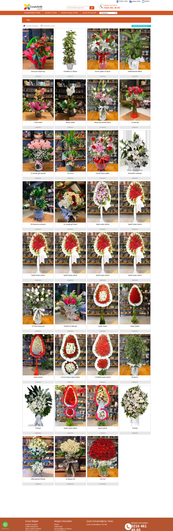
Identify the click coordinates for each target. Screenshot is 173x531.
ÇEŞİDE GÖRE (51, 13)
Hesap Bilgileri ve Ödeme (63, 529)
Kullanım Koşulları (31, 524)
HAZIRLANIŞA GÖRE (69, 13)
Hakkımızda (58, 526)
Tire (28, 20)
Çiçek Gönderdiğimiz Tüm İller (96, 524)
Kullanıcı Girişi (122, 1)
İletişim (56, 524)
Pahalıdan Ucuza (48, 26)
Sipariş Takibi (134, 1)
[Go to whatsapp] (5, 524)
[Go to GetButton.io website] (5, 528)
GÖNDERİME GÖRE (32, 13)
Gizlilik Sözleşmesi (31, 526)
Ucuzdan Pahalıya (30, 26)
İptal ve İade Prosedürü (33, 529)
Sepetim (145, 1)
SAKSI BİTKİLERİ (89, 13)
